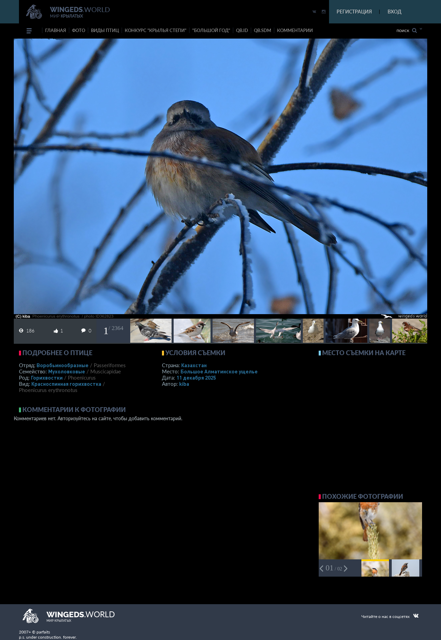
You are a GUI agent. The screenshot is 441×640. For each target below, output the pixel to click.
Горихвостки (47, 377)
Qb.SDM (262, 30)
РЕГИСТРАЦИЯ (354, 11)
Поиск (407, 30)
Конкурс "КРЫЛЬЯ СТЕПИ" (155, 30)
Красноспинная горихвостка (66, 384)
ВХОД (394, 11)
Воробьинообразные (63, 365)
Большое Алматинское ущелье (219, 371)
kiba (184, 384)
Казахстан (194, 365)
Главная (55, 30)
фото (78, 30)
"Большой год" (211, 30)
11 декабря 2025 (196, 377)
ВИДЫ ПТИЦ (105, 30)
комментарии (295, 30)
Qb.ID (242, 30)
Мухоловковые (66, 371)
